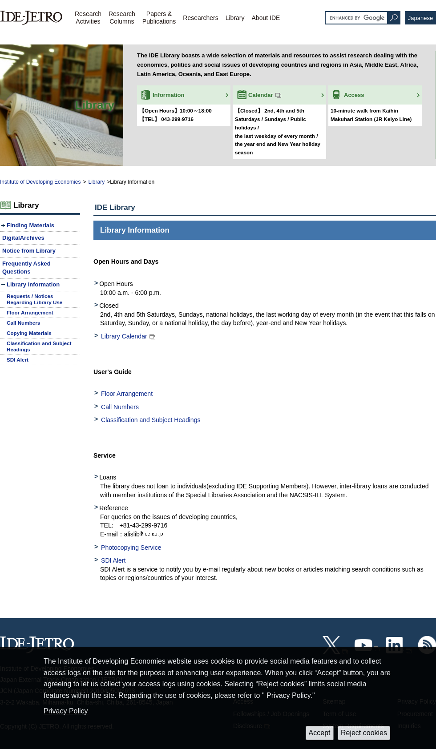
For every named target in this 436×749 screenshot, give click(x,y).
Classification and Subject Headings (150, 419)
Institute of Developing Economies (40, 182)
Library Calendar (124, 336)
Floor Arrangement (127, 393)
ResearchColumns (122, 17)
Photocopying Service (131, 547)
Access (354, 95)
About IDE (266, 17)
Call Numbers (120, 407)
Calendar (260, 95)
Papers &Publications (159, 17)
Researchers (200, 17)
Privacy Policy (66, 711)
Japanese (420, 18)
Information (169, 95)
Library (235, 17)
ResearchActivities (88, 17)
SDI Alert (113, 560)
